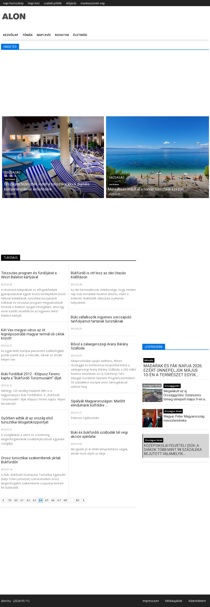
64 (40, 500)
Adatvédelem (197, 601)
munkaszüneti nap (93, 3)
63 (34, 500)
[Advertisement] (105, 82)
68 (65, 500)
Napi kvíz (34, 3)
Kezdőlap (10, 35)
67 (59, 500)
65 (46, 500)
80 (77, 500)
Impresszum (151, 601)
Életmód (80, 35)
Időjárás (71, 3)
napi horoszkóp (13, 3)
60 (16, 500)
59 (9, 500)
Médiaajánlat (173, 601)
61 (22, 500)
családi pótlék (53, 3)
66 (52, 500)
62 (28, 500)
